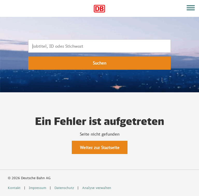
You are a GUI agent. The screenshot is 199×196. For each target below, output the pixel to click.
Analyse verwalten (96, 188)
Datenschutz (64, 188)
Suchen (99, 63)
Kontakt (14, 188)
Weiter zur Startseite (99, 147)
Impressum (37, 188)
